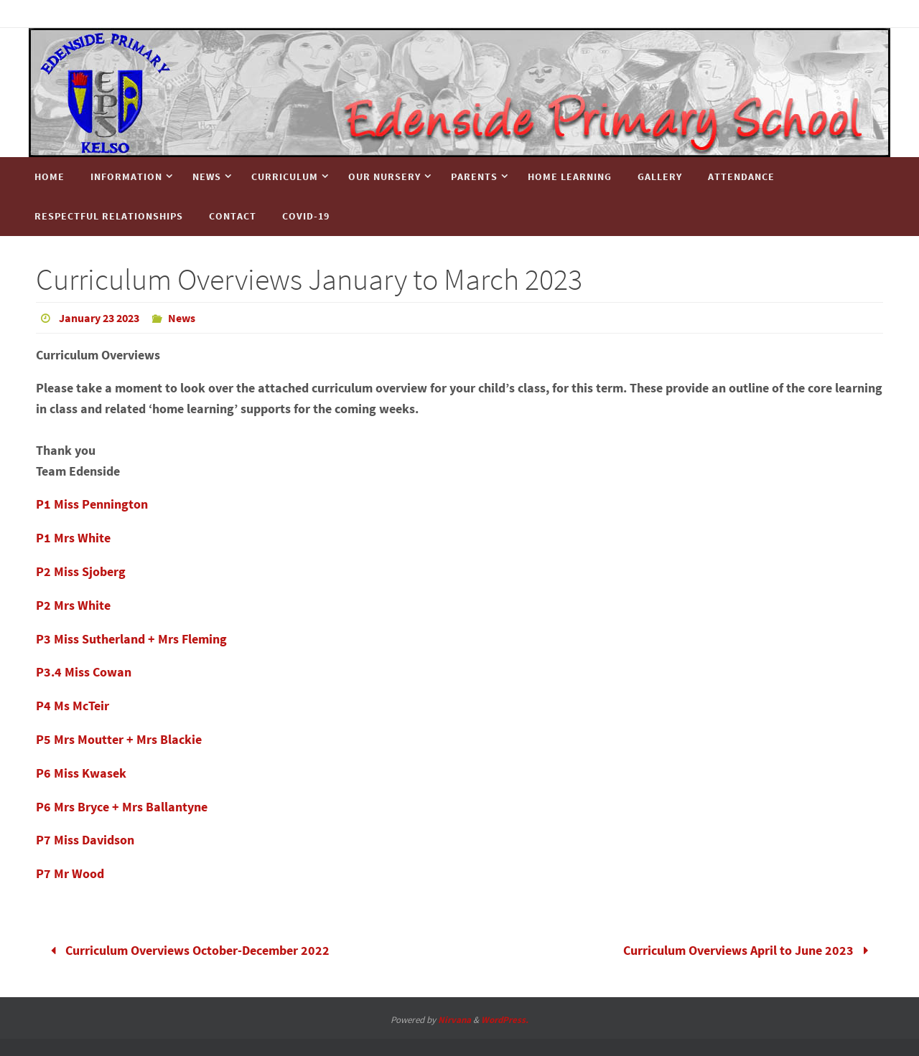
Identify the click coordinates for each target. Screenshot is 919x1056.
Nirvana (454, 1020)
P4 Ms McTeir (72, 705)
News (181, 318)
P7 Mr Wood (70, 873)
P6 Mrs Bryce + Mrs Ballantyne (121, 806)
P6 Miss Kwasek (81, 773)
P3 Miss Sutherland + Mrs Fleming (131, 639)
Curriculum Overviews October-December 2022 (187, 950)
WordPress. (504, 1020)
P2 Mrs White (73, 605)
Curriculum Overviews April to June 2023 (748, 950)
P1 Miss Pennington (92, 504)
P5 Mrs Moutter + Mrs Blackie (119, 739)
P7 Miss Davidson (85, 839)
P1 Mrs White (73, 537)
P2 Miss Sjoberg (81, 571)
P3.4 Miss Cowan (83, 672)
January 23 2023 (99, 318)
